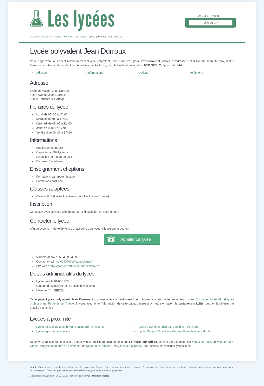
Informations (95, 72)
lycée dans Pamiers (98, 346)
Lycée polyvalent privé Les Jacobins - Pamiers (168, 326)
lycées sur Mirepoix (129, 346)
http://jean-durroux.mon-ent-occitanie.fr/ (75, 266)
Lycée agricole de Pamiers (53, 331)
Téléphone (196, 72)
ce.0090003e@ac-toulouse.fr (74, 261)
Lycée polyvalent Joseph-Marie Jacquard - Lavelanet (70, 326)
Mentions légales (100, 375)
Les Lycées (132, 20)
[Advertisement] (181, 108)
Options (143, 72)
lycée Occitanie (198, 299)
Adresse (41, 72)
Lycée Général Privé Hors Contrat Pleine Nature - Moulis (174, 331)
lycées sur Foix (201, 341)
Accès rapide (210, 16)
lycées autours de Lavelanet (62, 346)
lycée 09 (215, 299)
